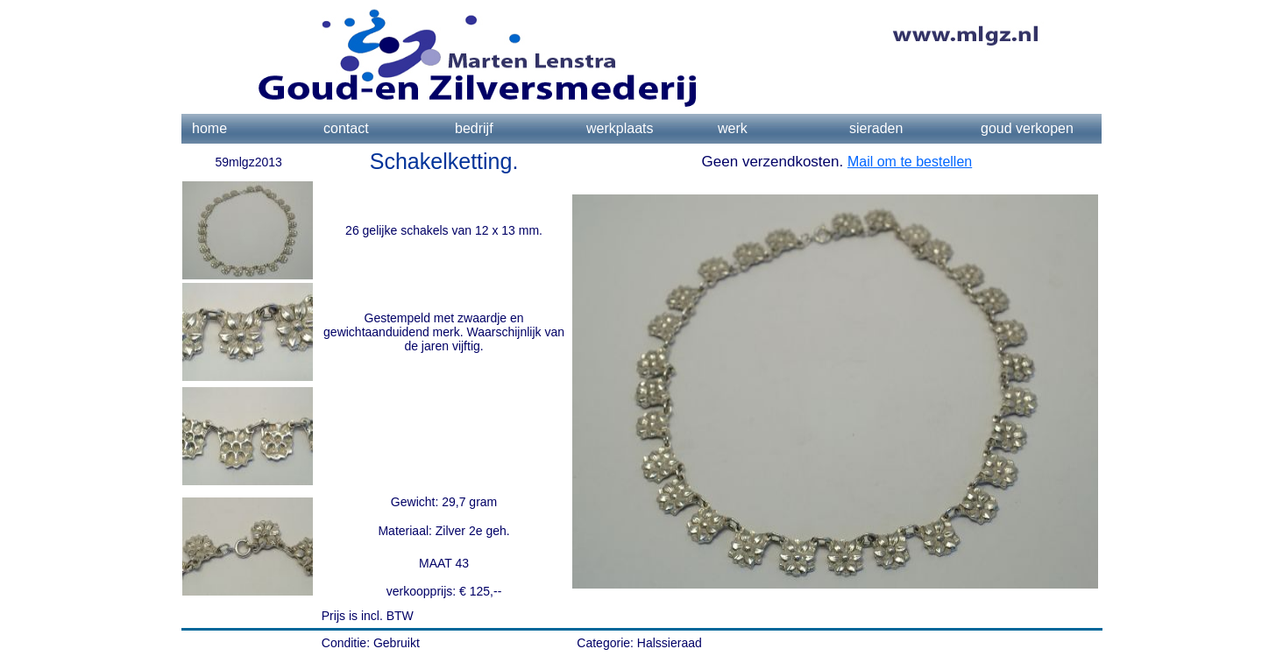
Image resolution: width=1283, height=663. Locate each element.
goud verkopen (1027, 128)
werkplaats (619, 128)
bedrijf (474, 128)
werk (733, 128)
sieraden (876, 128)
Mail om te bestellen (909, 161)
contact (346, 128)
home (209, 128)
